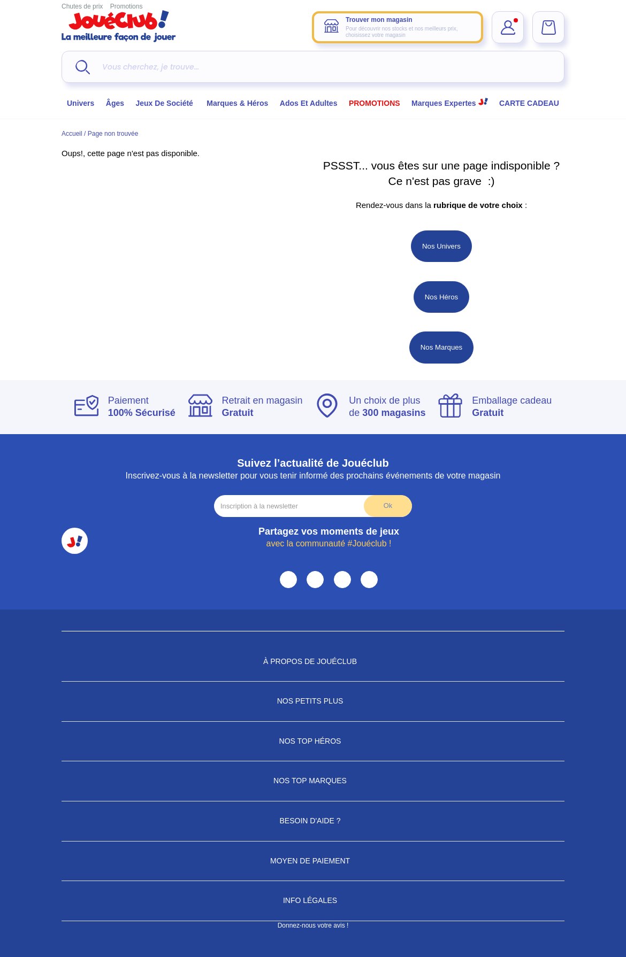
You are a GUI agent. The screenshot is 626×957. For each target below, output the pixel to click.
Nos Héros (441, 297)
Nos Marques (441, 347)
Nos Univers (441, 246)
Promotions (126, 6)
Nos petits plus (313, 701)
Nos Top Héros (313, 741)
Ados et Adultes (309, 103)
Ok (388, 505)
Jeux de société (165, 103)
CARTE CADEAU (529, 103)
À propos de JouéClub (313, 661)
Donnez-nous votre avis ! (313, 925)
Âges (115, 103)
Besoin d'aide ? (313, 820)
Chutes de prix (82, 6)
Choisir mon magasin (419, 128)
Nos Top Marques (313, 780)
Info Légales (313, 900)
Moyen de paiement (313, 860)
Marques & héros (237, 103)
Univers (80, 103)
